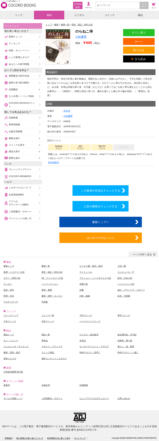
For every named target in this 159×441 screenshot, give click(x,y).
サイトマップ (80, 438)
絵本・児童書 (123, 296)
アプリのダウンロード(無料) (19, 203)
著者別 (7, 385)
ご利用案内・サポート (20, 211)
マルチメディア (11, 302)
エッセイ (8, 284)
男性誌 (45, 340)
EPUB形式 (53, 162)
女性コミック (48, 321)
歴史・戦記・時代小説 (52, 272)
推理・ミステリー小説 (14, 272)
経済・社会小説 (124, 278)
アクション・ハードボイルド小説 (95, 278)
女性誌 (83, 340)
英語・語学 (9, 290)
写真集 (45, 302)
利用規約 (8, 438)
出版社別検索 (15, 131)
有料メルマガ (10, 358)
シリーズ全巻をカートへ (100, 174)
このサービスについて (20, 187)
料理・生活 (9, 296)
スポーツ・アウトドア (52, 346)
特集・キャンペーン (19, 50)
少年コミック (86, 315)
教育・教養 (47, 290)
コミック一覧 (48, 315)
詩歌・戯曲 (85, 296)
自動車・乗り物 (124, 340)
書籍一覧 (46, 266)
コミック (110, 15)
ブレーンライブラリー (20, 169)
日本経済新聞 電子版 (13, 372)
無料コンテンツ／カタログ (54, 358)
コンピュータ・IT (125, 272)
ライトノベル (86, 272)
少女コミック (10, 321)
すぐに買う (139, 32)
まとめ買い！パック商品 (21, 96)
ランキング (14, 43)
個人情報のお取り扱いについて (29, 438)
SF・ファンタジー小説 (52, 278)
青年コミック (123, 315)
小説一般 (121, 266)
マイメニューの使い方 (20, 218)
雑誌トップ (9, 334)
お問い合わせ (123, 398)
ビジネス (79, 15)
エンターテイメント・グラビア (94, 346)
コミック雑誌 (48, 352)
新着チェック (15, 36)
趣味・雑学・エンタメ (52, 296)
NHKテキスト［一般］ (128, 352)
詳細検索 (13, 117)
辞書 (82, 290)
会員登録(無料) (16, 194)
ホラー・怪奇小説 (12, 278)
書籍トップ (9, 266)
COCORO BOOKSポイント (22, 104)
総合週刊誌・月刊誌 (126, 334)
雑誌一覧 (46, 334)
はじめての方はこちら (101, 237)
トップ (18, 15)
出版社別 (46, 385)
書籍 (49, 15)
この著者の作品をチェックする (100, 190)
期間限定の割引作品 (19, 76)
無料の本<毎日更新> (19, 82)
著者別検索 (14, 124)
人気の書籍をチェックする (100, 206)
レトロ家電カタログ (19, 57)
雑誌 (140, 15)
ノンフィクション (50, 284)
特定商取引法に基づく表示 (58, 438)
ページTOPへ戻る (142, 254)
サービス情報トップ (13, 398)
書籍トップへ (100, 222)
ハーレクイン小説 (125, 284)
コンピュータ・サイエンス (16, 346)
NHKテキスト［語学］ (90, 352)
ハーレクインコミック (90, 321)
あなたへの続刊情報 (19, 64)
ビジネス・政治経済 (89, 334)
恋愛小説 (84, 284)
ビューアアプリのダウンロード (94, 398)
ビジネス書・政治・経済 (91, 266)
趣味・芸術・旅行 (12, 352)
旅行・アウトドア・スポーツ (131, 290)
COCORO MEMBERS (20, 176)
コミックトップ (11, 315)
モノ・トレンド (11, 340)
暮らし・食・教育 (125, 346)
